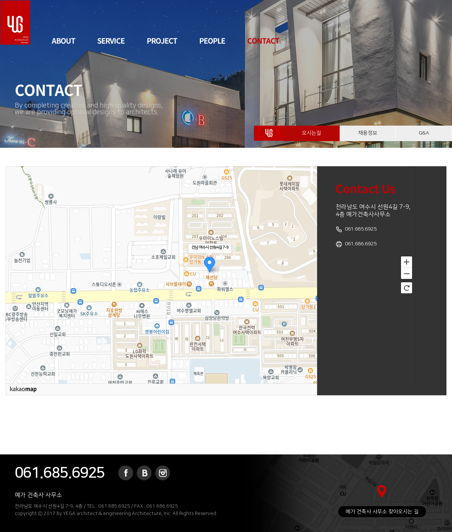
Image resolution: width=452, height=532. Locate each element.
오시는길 (311, 136)
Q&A (423, 136)
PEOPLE (212, 40)
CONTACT (263, 40)
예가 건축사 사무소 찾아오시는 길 (382, 512)
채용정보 (367, 136)
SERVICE (111, 40)
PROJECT (162, 40)
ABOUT (63, 40)
